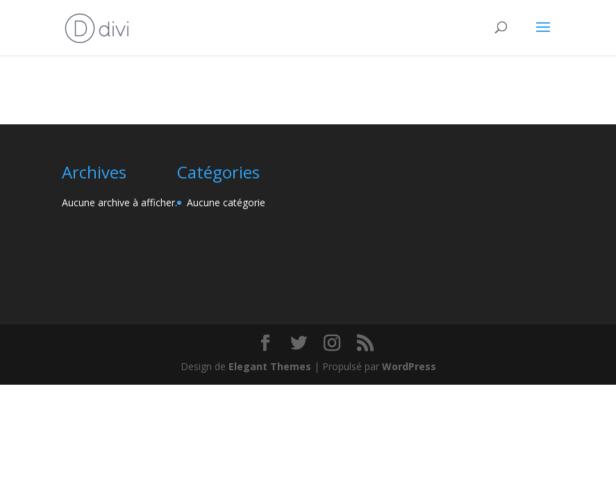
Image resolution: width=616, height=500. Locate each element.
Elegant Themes (269, 366)
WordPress (409, 366)
